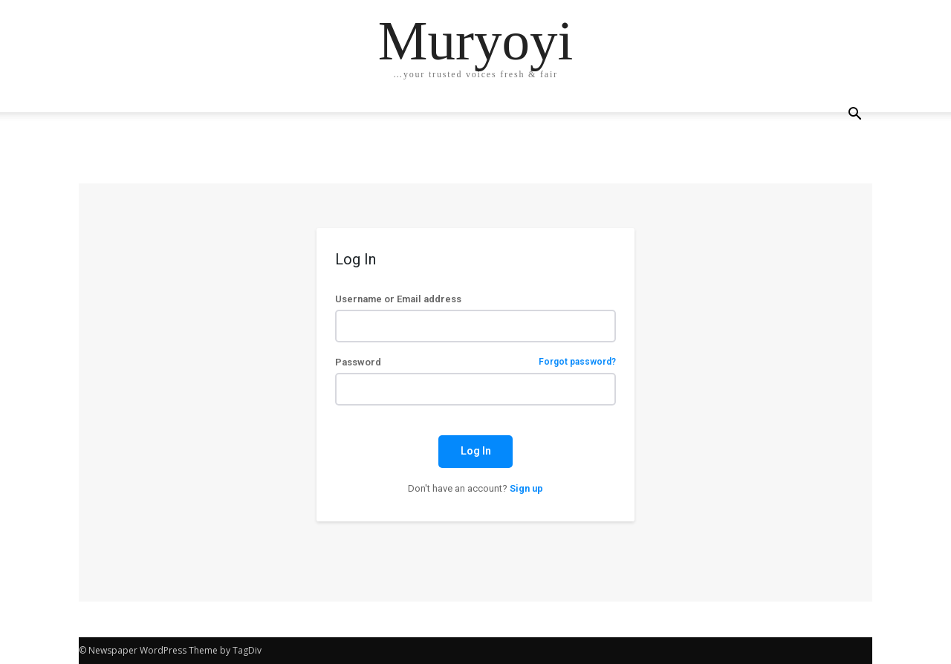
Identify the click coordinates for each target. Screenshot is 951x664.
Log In (476, 451)
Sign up (526, 488)
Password (475, 362)
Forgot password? (577, 362)
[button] (854, 115)
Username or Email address (398, 299)
